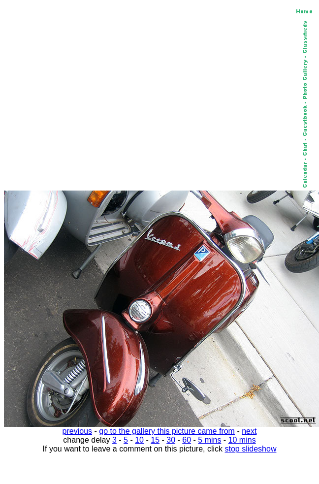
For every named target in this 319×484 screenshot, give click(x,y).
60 (186, 440)
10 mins (242, 440)
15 (155, 440)
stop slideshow (251, 449)
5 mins (209, 440)
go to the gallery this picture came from (167, 431)
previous (77, 431)
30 (170, 440)
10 (139, 440)
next (249, 431)
